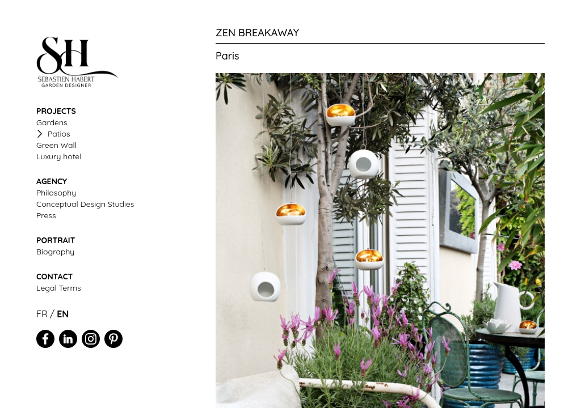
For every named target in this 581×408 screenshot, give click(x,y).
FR (42, 314)
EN (63, 314)
